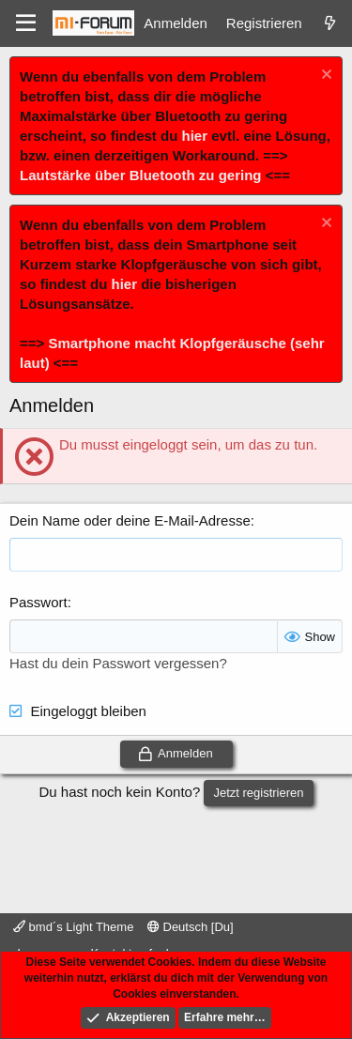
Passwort (38, 602)
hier (195, 136)
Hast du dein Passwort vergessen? (118, 663)
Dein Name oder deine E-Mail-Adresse (130, 520)
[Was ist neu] (330, 23)
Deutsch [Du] (190, 927)
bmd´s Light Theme (73, 927)
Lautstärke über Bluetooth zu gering (141, 175)
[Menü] (26, 23)
